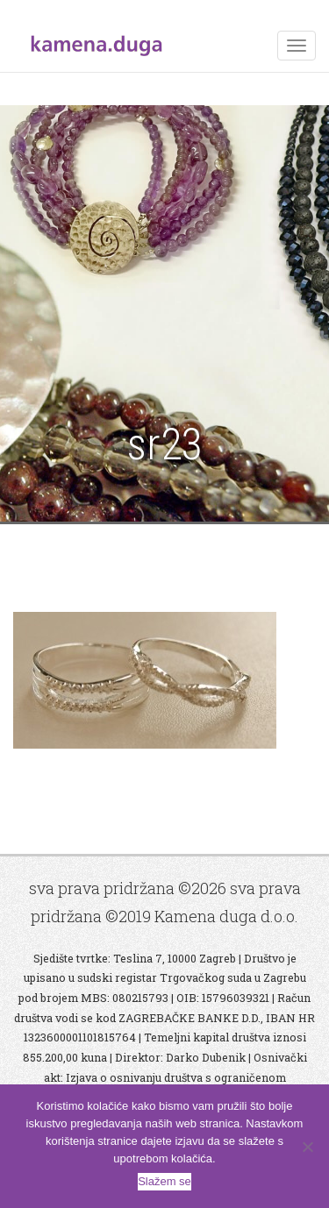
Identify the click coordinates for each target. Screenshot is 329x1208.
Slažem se (164, 1181)
